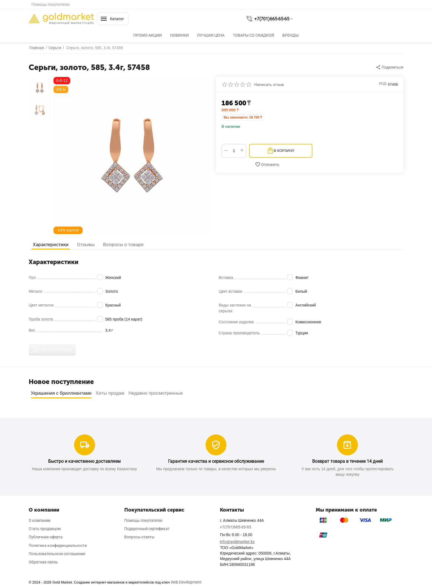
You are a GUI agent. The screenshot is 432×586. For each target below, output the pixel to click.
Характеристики (51, 244)
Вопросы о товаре (123, 244)
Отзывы (86, 244)
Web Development (186, 582)
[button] (389, 67)
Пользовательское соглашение (57, 554)
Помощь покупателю (50, 4)
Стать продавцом (45, 528)
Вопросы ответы (139, 537)
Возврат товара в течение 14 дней (347, 461)
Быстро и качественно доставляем (84, 461)
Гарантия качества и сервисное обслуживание (216, 461)
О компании (39, 520)
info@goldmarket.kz (237, 541)
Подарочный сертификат (147, 528)
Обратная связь (43, 562)
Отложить (267, 164)
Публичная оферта (46, 537)
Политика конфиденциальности (58, 545)
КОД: (383, 83)
